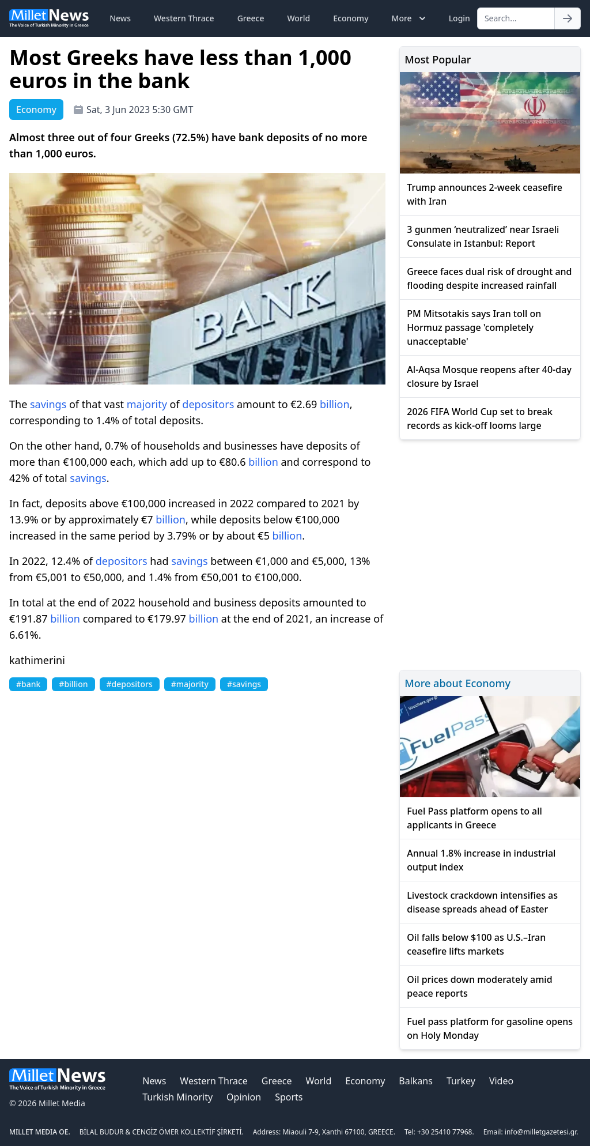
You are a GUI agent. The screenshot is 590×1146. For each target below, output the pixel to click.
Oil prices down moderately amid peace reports (479, 986)
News (120, 18)
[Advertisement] (490, 553)
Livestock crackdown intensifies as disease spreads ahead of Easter (482, 902)
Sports (288, 1097)
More (410, 18)
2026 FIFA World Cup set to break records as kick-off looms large (480, 418)
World (298, 18)
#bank (28, 683)
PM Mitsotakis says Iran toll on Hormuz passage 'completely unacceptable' (474, 327)
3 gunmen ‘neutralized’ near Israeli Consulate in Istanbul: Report (483, 236)
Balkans (416, 1081)
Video (501, 1081)
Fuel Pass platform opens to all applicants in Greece (474, 818)
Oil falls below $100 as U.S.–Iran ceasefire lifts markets (476, 944)
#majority (190, 683)
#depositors (130, 683)
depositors (208, 404)
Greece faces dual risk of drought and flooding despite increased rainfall (489, 278)
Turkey (461, 1081)
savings (48, 404)
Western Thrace (184, 18)
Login (459, 18)
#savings (244, 683)
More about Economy (457, 683)
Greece (250, 18)
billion (335, 404)
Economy (350, 18)
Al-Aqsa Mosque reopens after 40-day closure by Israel (489, 376)
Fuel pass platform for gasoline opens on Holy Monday (490, 1028)
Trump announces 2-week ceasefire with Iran (484, 194)
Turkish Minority (177, 1097)
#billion (73, 683)
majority (147, 404)
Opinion (243, 1097)
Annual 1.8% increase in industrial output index (481, 860)
